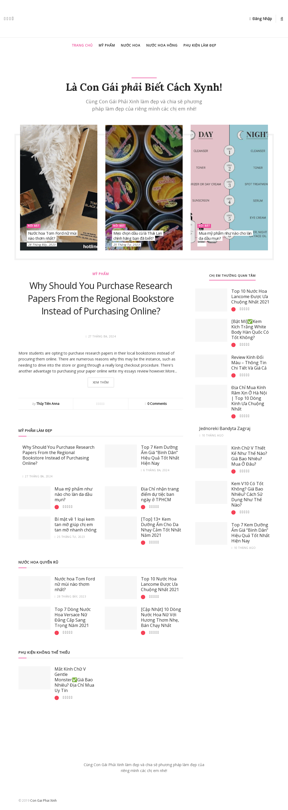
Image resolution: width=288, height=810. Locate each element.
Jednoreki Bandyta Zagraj (224, 428)
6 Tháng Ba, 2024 (155, 471)
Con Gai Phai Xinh (43, 801)
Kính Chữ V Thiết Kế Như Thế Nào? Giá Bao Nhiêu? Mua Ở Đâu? (249, 456)
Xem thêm (101, 383)
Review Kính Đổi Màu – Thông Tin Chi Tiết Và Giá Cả (249, 362)
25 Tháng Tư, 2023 (126, 244)
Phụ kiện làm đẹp (199, 45)
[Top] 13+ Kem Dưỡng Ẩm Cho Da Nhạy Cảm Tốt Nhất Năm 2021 (161, 528)
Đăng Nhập (260, 18)
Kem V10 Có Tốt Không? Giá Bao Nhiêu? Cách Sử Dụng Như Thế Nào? (247, 494)
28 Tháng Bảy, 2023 (42, 244)
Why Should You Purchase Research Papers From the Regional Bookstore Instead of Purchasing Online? (101, 298)
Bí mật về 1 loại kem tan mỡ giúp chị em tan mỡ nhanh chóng (76, 525)
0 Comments (157, 404)
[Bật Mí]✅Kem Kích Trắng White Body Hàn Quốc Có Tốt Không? (250, 329)
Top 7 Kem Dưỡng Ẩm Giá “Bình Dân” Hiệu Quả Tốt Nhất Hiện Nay (160, 456)
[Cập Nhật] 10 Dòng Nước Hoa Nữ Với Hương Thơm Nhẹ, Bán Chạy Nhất (161, 618)
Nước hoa (130, 45)
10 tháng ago (211, 435)
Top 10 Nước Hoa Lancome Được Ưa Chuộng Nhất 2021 (160, 585)
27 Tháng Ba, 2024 (37, 477)
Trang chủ (82, 45)
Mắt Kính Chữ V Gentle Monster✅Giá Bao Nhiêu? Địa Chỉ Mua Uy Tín (74, 680)
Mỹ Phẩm (107, 45)
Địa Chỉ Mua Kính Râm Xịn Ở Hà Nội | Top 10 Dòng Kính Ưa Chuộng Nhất (249, 398)
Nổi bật (34, 226)
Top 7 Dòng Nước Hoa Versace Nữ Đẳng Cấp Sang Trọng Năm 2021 (73, 618)
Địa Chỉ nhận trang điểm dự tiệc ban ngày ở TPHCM (160, 495)
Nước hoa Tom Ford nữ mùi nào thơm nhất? (52, 235)
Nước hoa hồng (162, 45)
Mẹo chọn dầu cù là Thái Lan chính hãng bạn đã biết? (137, 235)
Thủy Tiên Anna (47, 404)
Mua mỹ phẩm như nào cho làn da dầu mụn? (225, 235)
